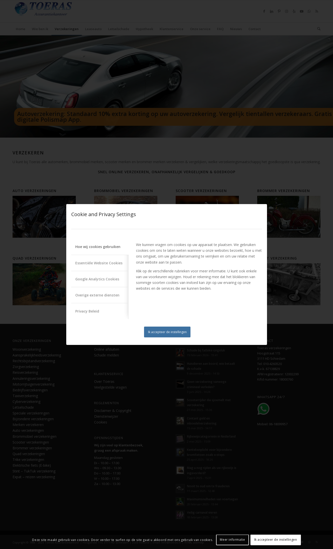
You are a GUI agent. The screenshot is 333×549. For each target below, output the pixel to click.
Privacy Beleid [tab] (87, 311)
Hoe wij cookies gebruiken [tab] (97, 246)
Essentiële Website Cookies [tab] (98, 263)
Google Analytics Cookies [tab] (97, 279)
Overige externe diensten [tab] (97, 295)
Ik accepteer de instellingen (167, 332)
